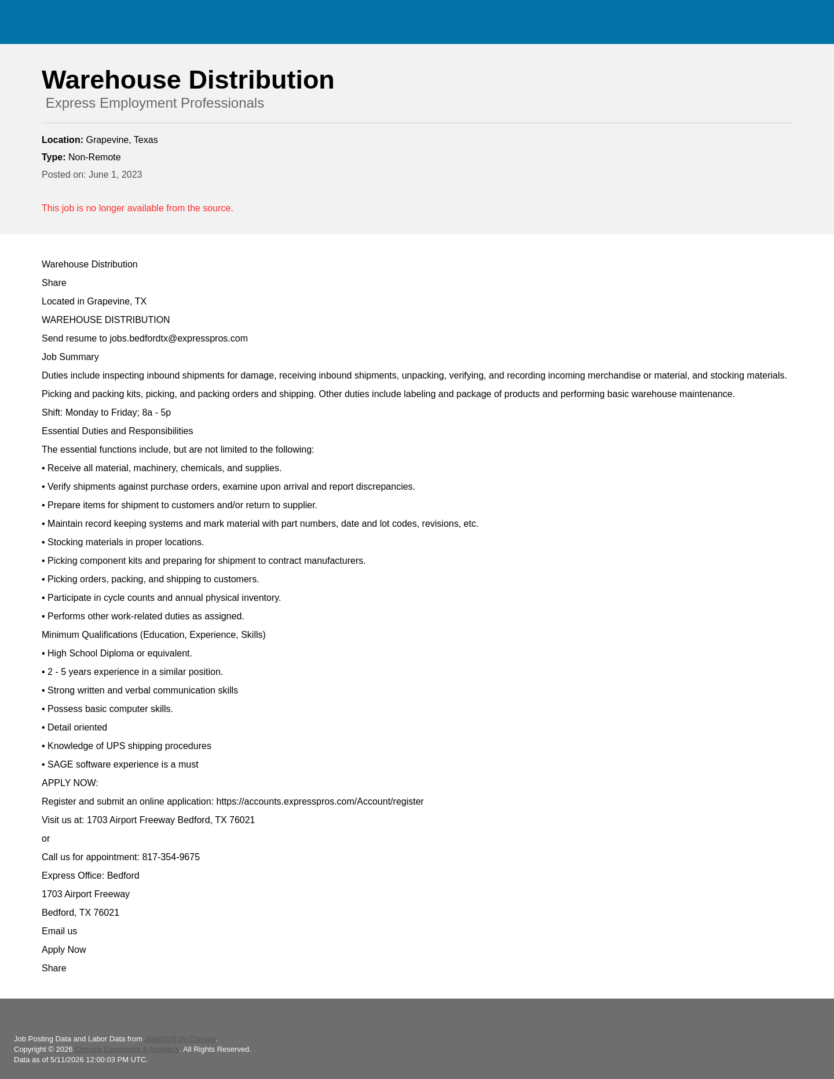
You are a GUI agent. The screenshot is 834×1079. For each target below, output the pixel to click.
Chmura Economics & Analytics (127, 1049)
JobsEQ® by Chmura (179, 1038)
